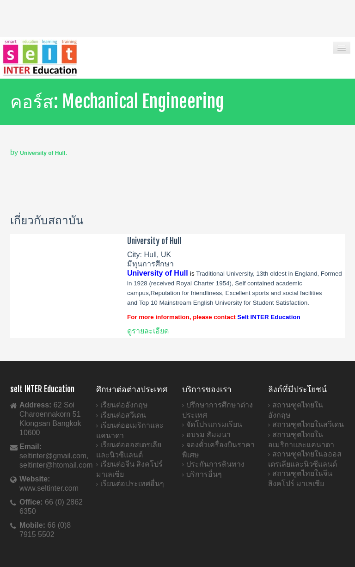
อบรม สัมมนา (208, 434)
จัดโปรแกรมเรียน (214, 424)
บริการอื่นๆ (204, 474)
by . (38, 152)
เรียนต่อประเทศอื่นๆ (132, 483)
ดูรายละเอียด (148, 331)
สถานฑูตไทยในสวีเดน (308, 424)
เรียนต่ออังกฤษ (124, 405)
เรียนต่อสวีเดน (123, 415)
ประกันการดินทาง (215, 464)
